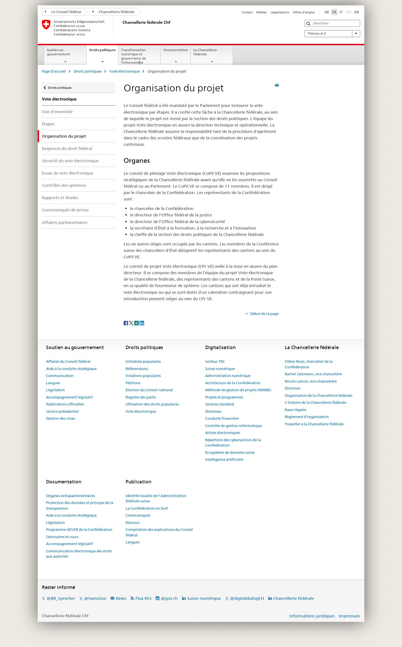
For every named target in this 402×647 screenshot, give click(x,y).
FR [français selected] (334, 12)
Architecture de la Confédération (232, 383)
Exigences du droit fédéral (67, 148)
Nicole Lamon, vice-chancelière (311, 381)
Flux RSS (143, 598)
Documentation (176, 50)
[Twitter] (131, 323)
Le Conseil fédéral (63, 11)
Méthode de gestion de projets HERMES (238, 390)
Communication (59, 375)
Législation (55, 390)
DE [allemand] (327, 12)
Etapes (48, 123)
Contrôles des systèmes (64, 185)
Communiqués (138, 515)
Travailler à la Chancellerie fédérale (314, 424)
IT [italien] (341, 12)
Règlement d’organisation (307, 416)
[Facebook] (126, 323)
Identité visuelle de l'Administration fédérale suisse (156, 498)
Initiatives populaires (143, 361)
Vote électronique (124, 71)
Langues (53, 383)
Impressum (349, 616)
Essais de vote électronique (67, 173)
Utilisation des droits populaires (152, 404)
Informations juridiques (312, 616)
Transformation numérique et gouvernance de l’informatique (133, 56)
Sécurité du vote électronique (70, 160)
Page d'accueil (54, 71)
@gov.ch (169, 598)
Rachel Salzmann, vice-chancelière (313, 374)
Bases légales (295, 409)
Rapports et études (60, 197)
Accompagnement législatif (69, 397)
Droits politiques (103, 51)
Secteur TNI (214, 361)
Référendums (137, 368)
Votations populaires (143, 375)
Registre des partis (141, 397)
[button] (309, 23)
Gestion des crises (60, 418)
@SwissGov (95, 598)
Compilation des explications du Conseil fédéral (159, 532)
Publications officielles (65, 404)
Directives (213, 411)
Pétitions (133, 383)
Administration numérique (227, 375)
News (121, 598)
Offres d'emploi (304, 12)
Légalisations (280, 12)
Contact (247, 12)
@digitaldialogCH (247, 598)
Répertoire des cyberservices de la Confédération (233, 443)
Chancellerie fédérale (114, 11)
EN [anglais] (356, 12)
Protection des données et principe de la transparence (79, 505)
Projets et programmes (224, 397)
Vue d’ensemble (57, 111)
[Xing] (137, 323)
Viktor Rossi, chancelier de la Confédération (308, 364)
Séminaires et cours (62, 536)
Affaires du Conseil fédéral (68, 361)
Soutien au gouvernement (58, 52)
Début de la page (264, 313)
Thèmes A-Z (332, 33)
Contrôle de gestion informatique (233, 425)
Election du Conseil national (149, 390)
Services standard (219, 404)
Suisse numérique (220, 368)
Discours (133, 522)
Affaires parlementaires (64, 222)
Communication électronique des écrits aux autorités (79, 554)
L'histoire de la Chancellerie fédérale (315, 402)
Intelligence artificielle (224, 459)
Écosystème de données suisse (230, 452)
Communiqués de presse (65, 210)
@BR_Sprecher (61, 598)
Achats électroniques (222, 432)
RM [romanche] (349, 11)
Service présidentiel (62, 411)
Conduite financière (222, 418)
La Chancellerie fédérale (205, 52)
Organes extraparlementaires (70, 495)
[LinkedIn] (142, 323)
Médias (261, 12)
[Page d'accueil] (121, 27)
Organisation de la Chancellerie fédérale (318, 395)
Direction (292, 388)
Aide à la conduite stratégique (71, 368)
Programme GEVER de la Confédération (79, 529)
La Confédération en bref (147, 508)
